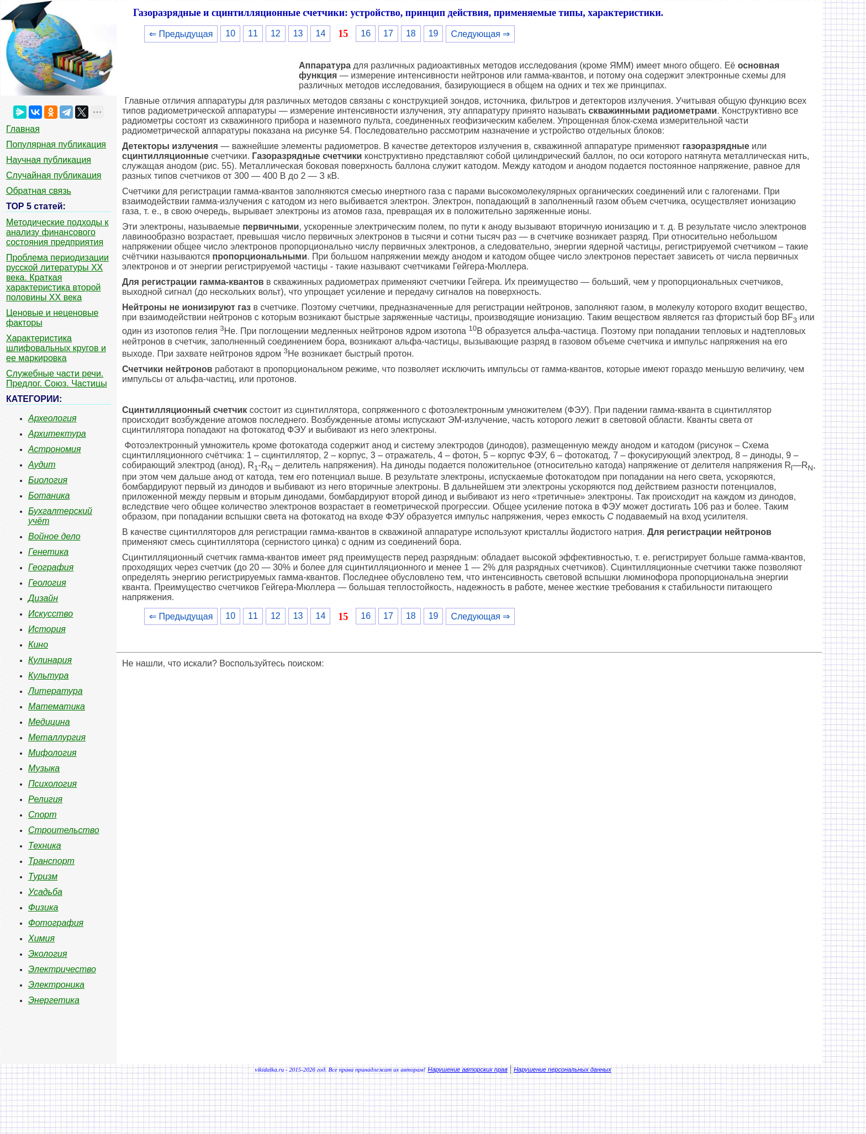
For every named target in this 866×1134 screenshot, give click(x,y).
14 (320, 33)
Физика (43, 907)
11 (253, 33)
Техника (44, 845)
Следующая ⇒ (480, 34)
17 (388, 33)
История (47, 629)
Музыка (44, 768)
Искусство (50, 613)
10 (230, 33)
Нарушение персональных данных (562, 1069)
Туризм (42, 876)
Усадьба (45, 892)
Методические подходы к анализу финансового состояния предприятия (57, 232)
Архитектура (57, 433)
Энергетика (54, 1000)
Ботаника (49, 495)
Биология (47, 480)
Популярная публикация (56, 144)
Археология (52, 418)
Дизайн (43, 598)
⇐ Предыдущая (181, 34)
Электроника (56, 984)
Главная (23, 129)
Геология (47, 582)
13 (298, 33)
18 (411, 33)
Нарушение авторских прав (468, 1069)
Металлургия (57, 737)
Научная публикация (48, 160)
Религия (45, 799)
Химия (41, 938)
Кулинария (50, 660)
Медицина (49, 722)
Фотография (55, 923)
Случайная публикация (53, 175)
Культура (48, 675)
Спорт (42, 814)
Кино (38, 644)
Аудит (42, 464)
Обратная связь (38, 190)
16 (366, 33)
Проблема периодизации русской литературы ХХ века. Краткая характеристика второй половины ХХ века (57, 277)
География (50, 567)
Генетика (48, 552)
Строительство (63, 830)
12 (276, 33)
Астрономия (54, 449)
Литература (55, 691)
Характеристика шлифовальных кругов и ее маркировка (56, 348)
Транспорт (51, 861)
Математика (56, 706)
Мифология (52, 752)
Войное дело (54, 536)
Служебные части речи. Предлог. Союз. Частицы (56, 378)
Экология (47, 953)
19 (434, 33)
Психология (52, 783)
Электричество (62, 969)
